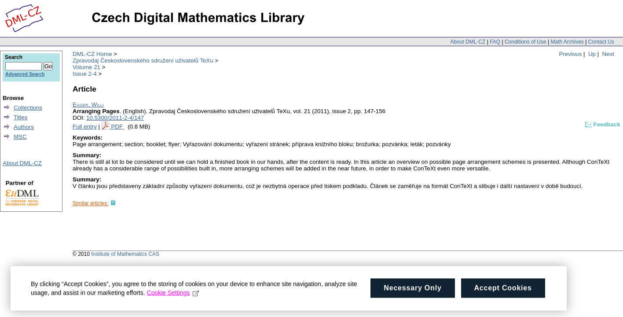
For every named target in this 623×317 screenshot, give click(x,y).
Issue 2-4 (85, 73)
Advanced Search (24, 74)
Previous (570, 54)
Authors (24, 127)
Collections (28, 107)
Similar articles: (90, 203)
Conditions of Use (525, 42)
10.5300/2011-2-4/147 (115, 117)
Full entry (85, 126)
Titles (20, 117)
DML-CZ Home (92, 54)
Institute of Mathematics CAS (125, 254)
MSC (20, 136)
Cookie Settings (173, 298)
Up (592, 54)
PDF (117, 126)
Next (608, 54)
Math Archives (566, 42)
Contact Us (601, 42)
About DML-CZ (467, 42)
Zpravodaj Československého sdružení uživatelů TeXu (143, 60)
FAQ (495, 42)
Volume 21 (86, 67)
